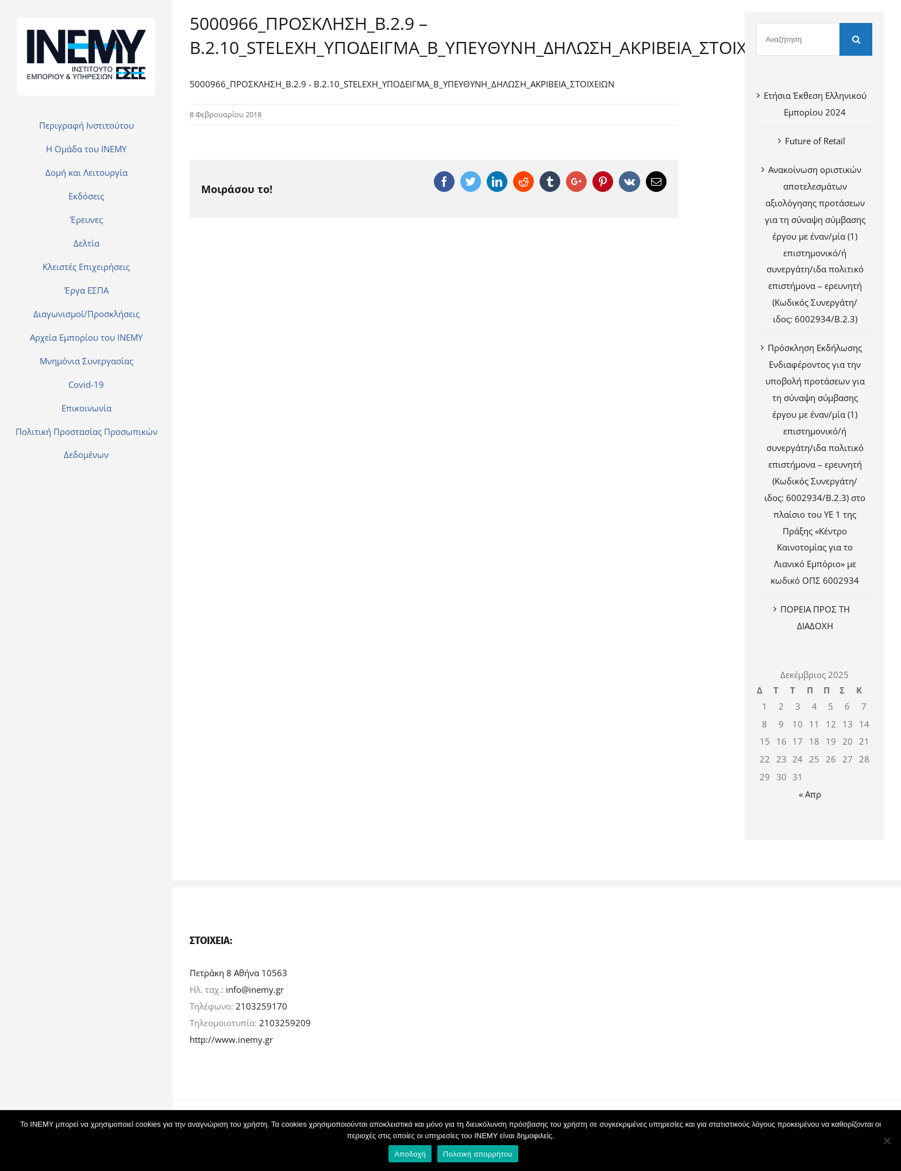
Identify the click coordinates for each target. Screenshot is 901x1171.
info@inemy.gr (255, 989)
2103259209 (285, 1023)
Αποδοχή (410, 1154)
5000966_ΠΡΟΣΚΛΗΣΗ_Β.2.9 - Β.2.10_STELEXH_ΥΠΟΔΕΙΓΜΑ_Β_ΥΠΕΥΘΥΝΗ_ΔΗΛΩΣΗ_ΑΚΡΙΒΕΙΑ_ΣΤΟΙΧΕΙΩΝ (402, 84)
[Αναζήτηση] (798, 39)
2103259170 (261, 1006)
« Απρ (810, 794)
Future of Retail (815, 141)
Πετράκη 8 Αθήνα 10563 (238, 973)
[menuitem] (86, 125)
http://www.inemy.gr (231, 1039)
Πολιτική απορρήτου (477, 1154)
